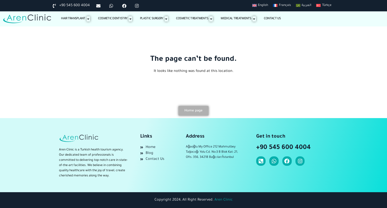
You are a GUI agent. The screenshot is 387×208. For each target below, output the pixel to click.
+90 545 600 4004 (283, 148)
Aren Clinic (223, 200)
